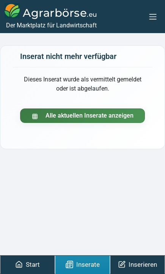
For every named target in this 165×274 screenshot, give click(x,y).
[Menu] (152, 16)
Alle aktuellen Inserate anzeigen (83, 115)
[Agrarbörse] (51, 16)
